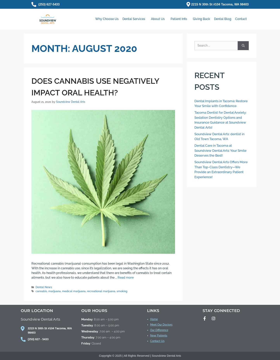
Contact (241, 19)
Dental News (44, 287)
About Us (159, 19)
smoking (122, 291)
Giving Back (201, 19)
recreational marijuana (101, 291)
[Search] (243, 45)
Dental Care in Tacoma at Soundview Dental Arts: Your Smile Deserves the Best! (220, 150)
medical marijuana (74, 291)
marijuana (54, 291)
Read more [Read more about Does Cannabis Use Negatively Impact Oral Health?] (126, 277)
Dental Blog (222, 19)
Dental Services (134, 19)
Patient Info (180, 19)
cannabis (41, 291)
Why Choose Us (107, 19)
